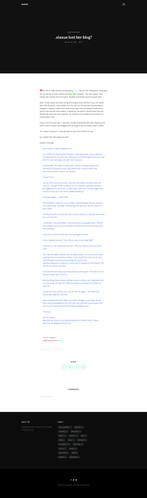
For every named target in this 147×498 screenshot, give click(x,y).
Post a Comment (46, 396)
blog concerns (73, 32)
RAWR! (24, 4)
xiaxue (76, 90)
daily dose (58, 349)
